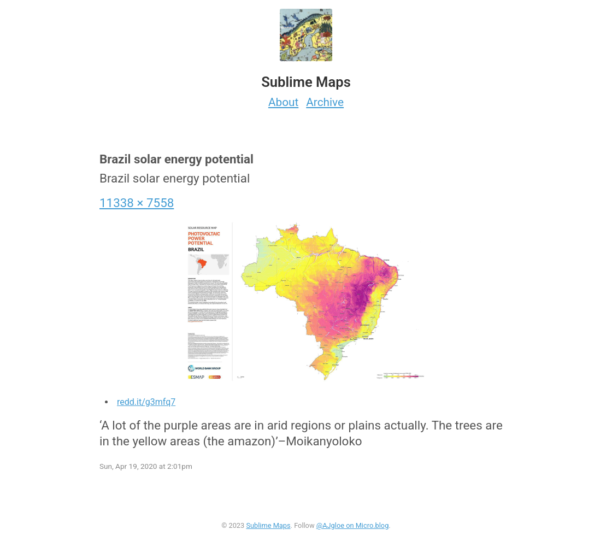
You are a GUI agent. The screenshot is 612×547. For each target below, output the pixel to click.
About (283, 102)
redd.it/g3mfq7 (146, 402)
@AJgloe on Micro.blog (352, 525)
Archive (325, 102)
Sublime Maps (268, 525)
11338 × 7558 (136, 203)
